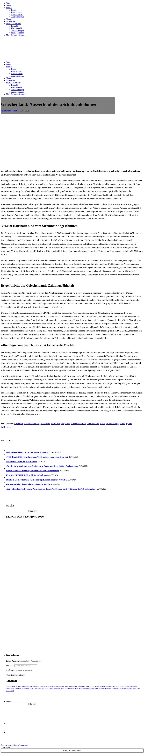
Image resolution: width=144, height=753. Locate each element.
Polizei (72, 688)
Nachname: (10, 670)
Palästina (67, 688)
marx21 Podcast (17, 33)
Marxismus (53, 688)
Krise (102, 423)
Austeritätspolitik (31, 423)
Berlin (66, 686)
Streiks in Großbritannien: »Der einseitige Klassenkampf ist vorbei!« (36, 480)
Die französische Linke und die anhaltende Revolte (28, 484)
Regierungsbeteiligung (91, 688)
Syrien (126, 688)
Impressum (23, 745)
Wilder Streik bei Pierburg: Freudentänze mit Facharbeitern (32, 471)
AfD (7, 686)
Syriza (129, 423)
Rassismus (82, 688)
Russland (114, 688)
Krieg (35, 688)
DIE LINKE (85, 686)
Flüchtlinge (109, 686)
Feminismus (102, 686)
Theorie (9, 19)
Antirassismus (60, 686)
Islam (16, 688)
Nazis (62, 688)
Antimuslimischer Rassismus (48, 686)
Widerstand (6, 427)
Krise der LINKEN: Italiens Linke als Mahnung (27, 475)
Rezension (108, 688)
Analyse (27, 686)
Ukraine (8, 690)
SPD (118, 688)
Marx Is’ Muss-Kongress (16, 35)
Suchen (9, 701)
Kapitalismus (25, 688)
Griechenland (93, 423)
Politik (9, 8)
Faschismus (95, 686)
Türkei (138, 688)
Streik (122, 423)
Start (8, 3)
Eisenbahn (45, 423)
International (16, 12)
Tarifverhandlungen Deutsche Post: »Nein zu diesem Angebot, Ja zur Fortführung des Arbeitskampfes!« (51, 489)
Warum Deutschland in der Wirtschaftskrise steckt (28, 452)
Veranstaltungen (17, 30)
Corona (80, 686)
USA (12, 690)
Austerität (18, 423)
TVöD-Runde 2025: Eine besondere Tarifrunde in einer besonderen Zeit (37, 457)
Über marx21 (16, 28)
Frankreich (116, 686)
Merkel (58, 688)
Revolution (102, 688)
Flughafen (65, 423)
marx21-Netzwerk (13, 24)
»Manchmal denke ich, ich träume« (21, 461)
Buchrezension (73, 686)
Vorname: (10, 665)
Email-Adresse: (12, 661)
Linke (42, 688)
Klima (31, 688)
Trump (134, 688)
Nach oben (5, 747)
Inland (13, 10)
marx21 (47, 688)
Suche (8, 5)
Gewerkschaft (17, 14)
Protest (76, 688)
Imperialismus (10, 688)
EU (91, 686)
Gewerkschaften (78, 423)
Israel (19, 688)
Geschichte (10, 21)
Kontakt (14, 26)
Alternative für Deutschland (17, 686)
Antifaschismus (17, 17)
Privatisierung (112, 423)
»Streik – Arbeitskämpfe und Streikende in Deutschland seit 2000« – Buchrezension (42, 466)
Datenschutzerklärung (10, 745)
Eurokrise (55, 423)
